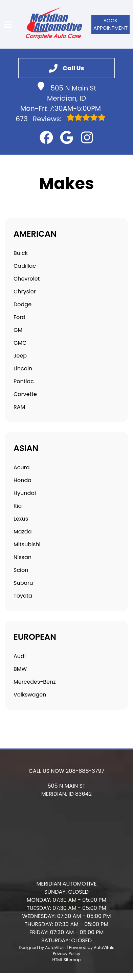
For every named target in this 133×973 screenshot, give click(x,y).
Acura (22, 467)
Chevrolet (27, 279)
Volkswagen (30, 695)
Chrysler (25, 291)
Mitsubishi (27, 544)
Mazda (23, 531)
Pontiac (24, 381)
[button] (46, 137)
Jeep (20, 356)
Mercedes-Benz (35, 682)
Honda (22, 480)
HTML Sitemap (66, 960)
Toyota (23, 596)
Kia (18, 506)
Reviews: (60, 118)
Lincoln (23, 368)
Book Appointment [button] (110, 24)
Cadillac (25, 266)
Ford (19, 317)
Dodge (22, 304)
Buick (21, 253)
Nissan (22, 557)
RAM (19, 407)
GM (18, 330)
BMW (20, 669)
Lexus (21, 519)
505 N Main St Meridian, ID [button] (66, 92)
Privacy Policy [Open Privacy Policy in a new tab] (66, 953)
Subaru (23, 583)
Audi (20, 656)
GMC (20, 343)
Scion (21, 570)
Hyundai (25, 493)
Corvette (25, 394)
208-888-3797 (85, 771)
